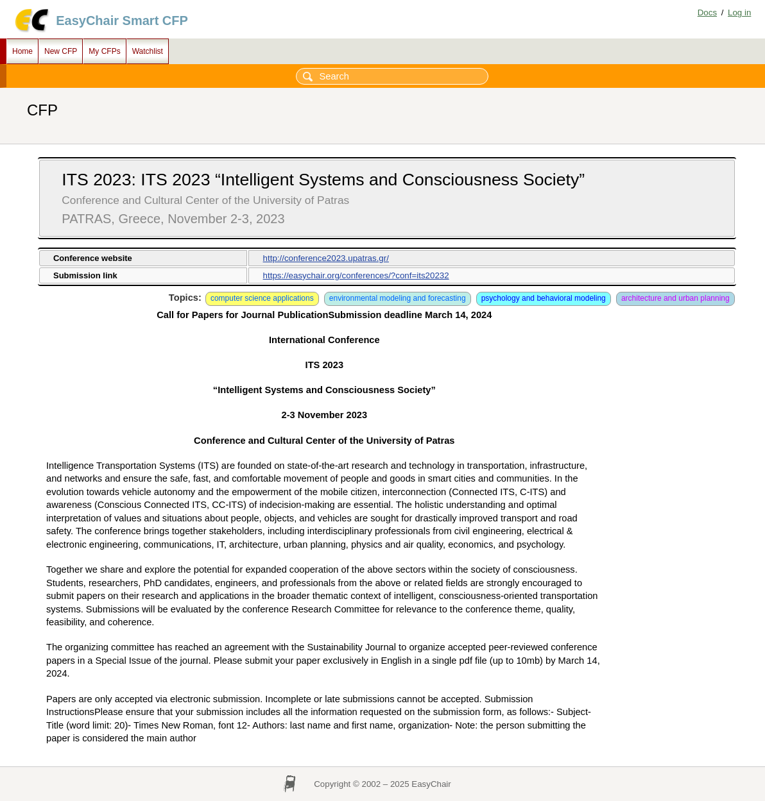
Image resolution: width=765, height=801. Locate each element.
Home (22, 51)
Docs (707, 12)
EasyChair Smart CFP (122, 20)
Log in (739, 12)
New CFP (60, 51)
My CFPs (104, 51)
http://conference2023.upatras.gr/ (326, 258)
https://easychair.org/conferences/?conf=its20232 (356, 275)
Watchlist (147, 51)
